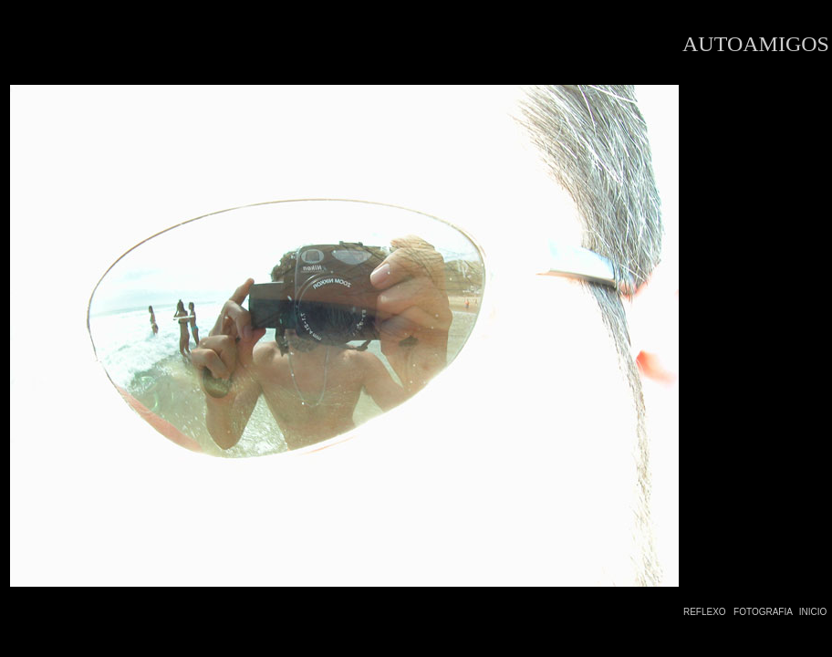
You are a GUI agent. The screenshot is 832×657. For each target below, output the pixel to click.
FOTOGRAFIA (763, 612)
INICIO (813, 612)
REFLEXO (704, 612)
